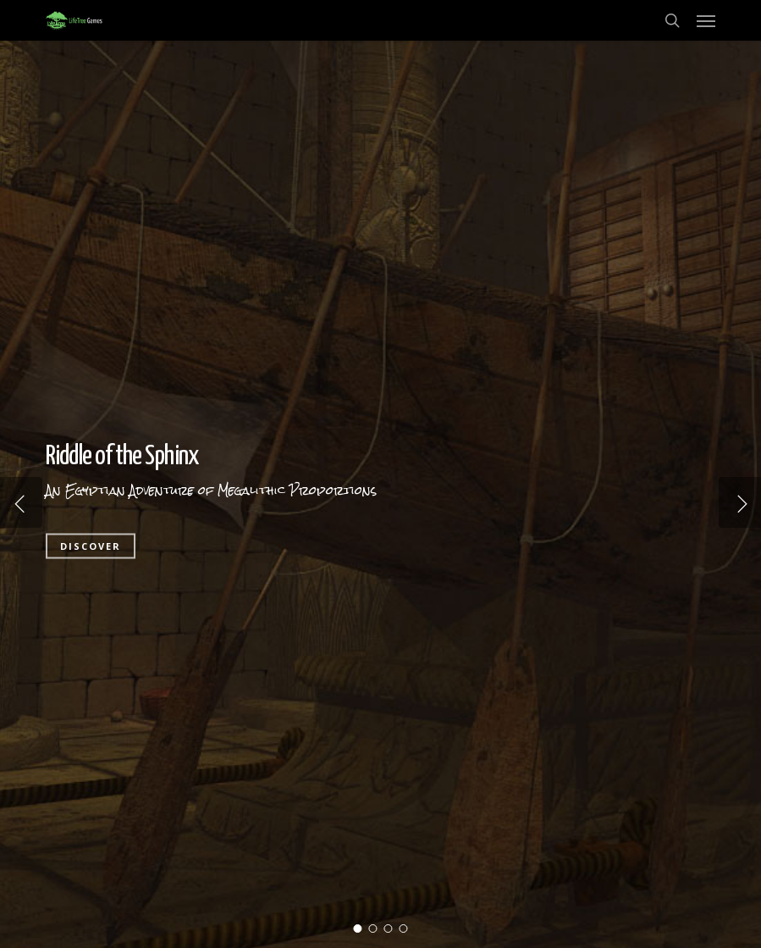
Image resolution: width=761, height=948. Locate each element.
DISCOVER (90, 546)
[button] (706, 20)
